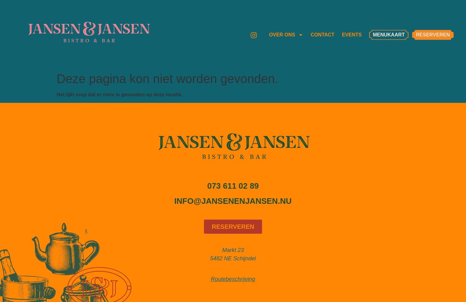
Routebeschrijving (233, 279)
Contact (322, 34)
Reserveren (233, 226)
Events (352, 34)
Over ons (286, 34)
